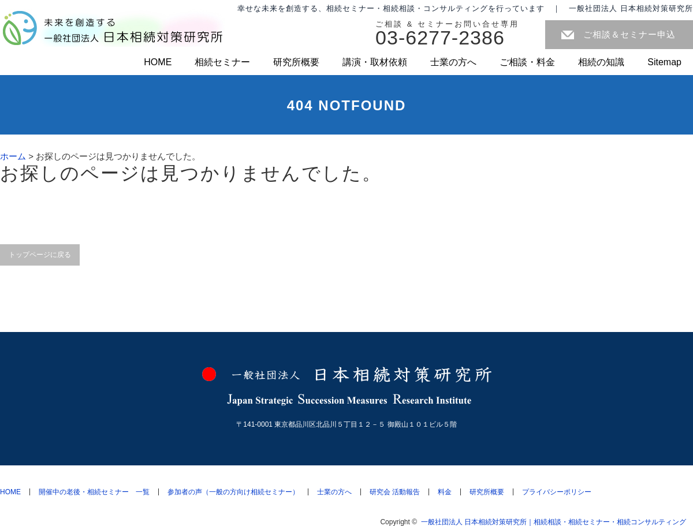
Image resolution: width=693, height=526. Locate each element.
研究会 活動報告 (395, 491)
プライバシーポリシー (556, 491)
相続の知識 (601, 62)
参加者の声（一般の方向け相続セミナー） (233, 491)
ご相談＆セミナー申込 (629, 34)
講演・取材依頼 (374, 62)
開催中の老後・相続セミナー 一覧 (94, 491)
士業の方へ (453, 62)
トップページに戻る (40, 255)
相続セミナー (222, 62)
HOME (158, 62)
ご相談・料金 (527, 62)
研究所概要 (296, 62)
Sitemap (664, 62)
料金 (445, 491)
